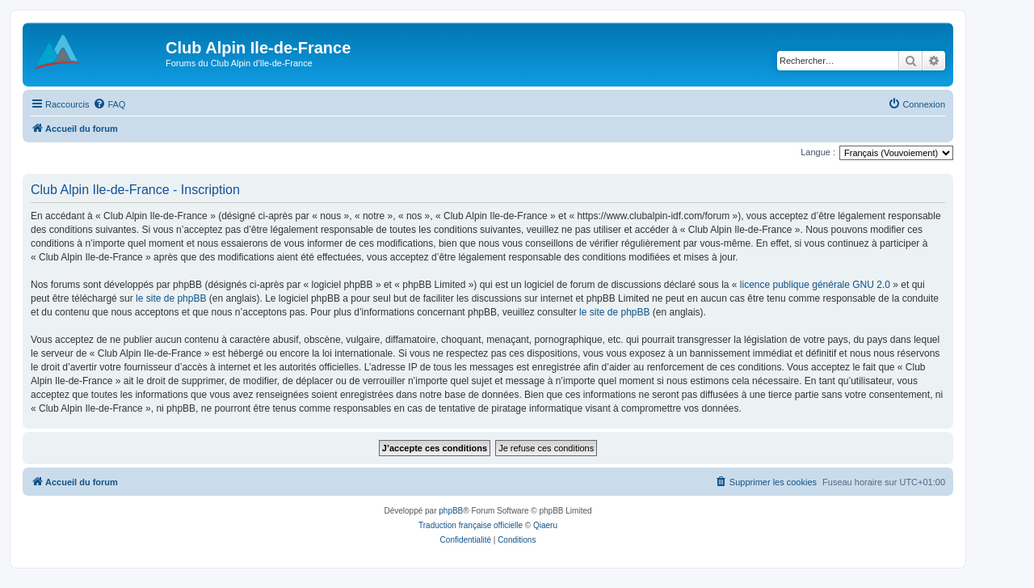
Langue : (818, 152)
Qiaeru (545, 525)
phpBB (451, 510)
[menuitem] (109, 104)
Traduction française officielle (470, 525)
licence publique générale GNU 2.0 (815, 284)
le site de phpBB (171, 298)
